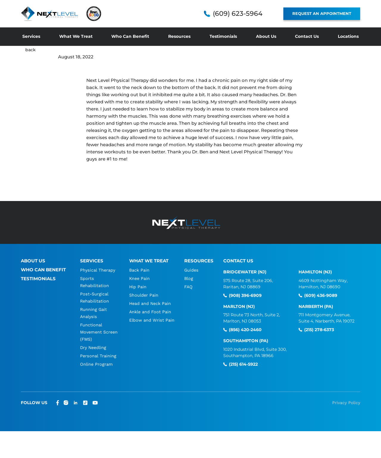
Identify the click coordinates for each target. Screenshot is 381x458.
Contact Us (307, 36)
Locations (348, 36)
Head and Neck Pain (150, 303)
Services (31, 36)
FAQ (189, 286)
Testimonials (223, 36)
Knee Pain (139, 278)
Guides (192, 270)
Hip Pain (137, 286)
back (30, 49)
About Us (266, 36)
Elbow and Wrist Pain (152, 320)
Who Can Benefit (130, 36)
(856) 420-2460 (245, 329)
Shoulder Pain (144, 295)
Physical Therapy (98, 270)
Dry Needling (94, 347)
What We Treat (76, 36)
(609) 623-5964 (238, 13)
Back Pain (139, 270)
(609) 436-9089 (320, 295)
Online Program (96, 364)
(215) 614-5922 (243, 364)
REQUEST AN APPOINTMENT (321, 13)
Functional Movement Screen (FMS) (94, 332)
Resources (179, 36)
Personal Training (98, 356)
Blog (189, 278)
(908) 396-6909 (245, 295)
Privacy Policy (346, 402)
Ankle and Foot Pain (150, 311)
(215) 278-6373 (319, 329)
